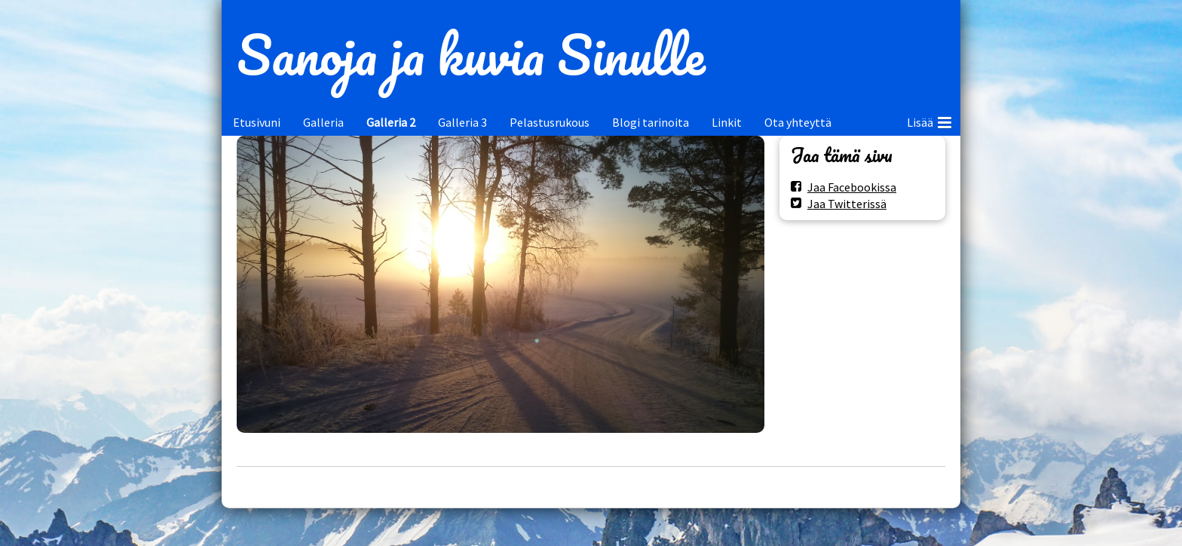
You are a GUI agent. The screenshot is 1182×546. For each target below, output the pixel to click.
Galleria (323, 122)
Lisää (929, 119)
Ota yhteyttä (797, 122)
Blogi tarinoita (650, 122)
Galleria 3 (462, 122)
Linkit (727, 122)
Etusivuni (256, 122)
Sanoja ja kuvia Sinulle (471, 54)
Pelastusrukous (549, 122)
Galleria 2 (390, 122)
